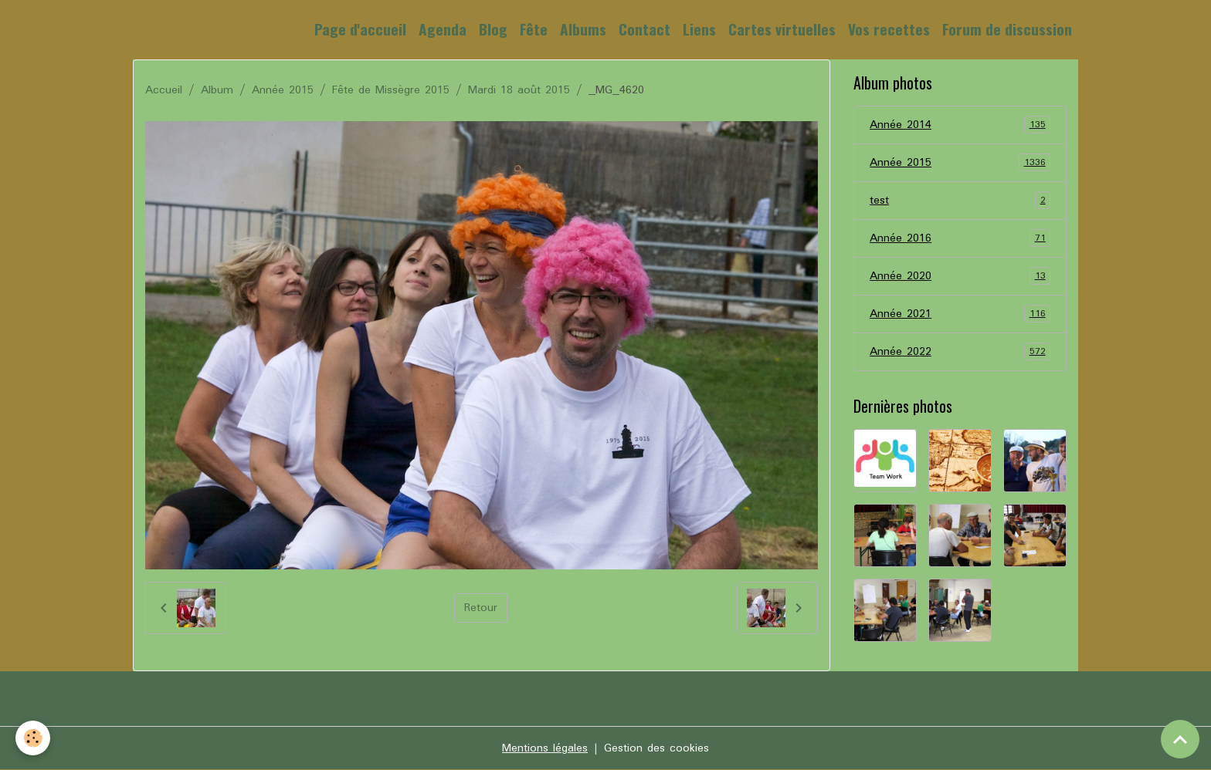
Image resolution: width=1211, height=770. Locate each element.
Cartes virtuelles (782, 29)
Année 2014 (960, 125)
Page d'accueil (360, 29)
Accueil (163, 90)
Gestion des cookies (656, 748)
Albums (583, 29)
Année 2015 (283, 90)
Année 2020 (960, 276)
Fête (534, 29)
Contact (644, 29)
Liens (699, 29)
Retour (480, 608)
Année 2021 (960, 314)
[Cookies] (32, 738)
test (960, 200)
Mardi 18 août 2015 (519, 90)
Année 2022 (960, 352)
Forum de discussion (1007, 29)
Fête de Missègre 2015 (390, 90)
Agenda (442, 29)
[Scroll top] (1180, 739)
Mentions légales (545, 748)
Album (217, 90)
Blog (493, 29)
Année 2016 (960, 238)
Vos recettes (889, 29)
